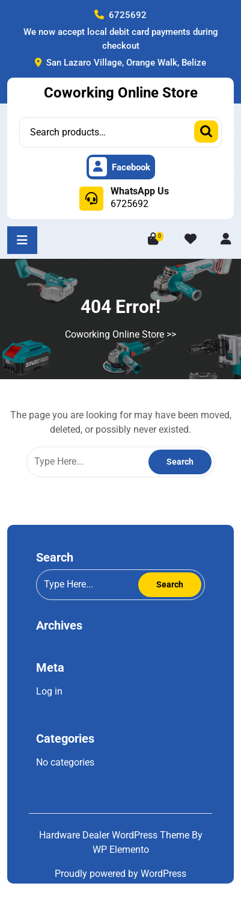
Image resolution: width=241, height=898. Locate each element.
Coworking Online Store (121, 92)
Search (206, 131)
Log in (49, 691)
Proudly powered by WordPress (120, 873)
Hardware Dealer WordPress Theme (115, 835)
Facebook (119, 167)
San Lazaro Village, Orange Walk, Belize (120, 62)
